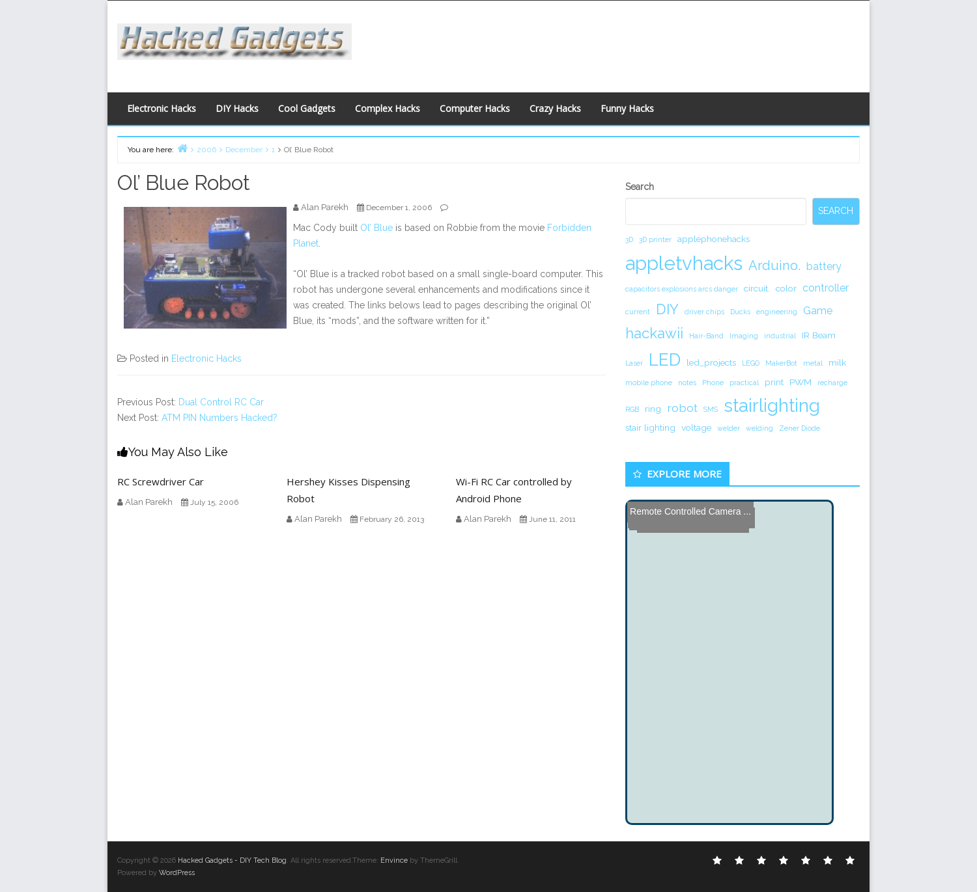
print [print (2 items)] (774, 382)
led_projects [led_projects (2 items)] (711, 362)
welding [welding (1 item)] (759, 428)
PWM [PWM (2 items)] (800, 382)
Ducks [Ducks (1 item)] (740, 312)
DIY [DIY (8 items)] (667, 309)
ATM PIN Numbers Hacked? (219, 417)
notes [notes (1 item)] (687, 382)
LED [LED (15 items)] (665, 359)
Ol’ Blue (376, 228)
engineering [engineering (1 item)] (776, 312)
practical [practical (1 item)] (744, 382)
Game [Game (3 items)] (817, 310)
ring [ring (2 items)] (653, 408)
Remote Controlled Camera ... (690, 511)
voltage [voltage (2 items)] (696, 427)
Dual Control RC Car (221, 402)
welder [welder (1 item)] (728, 428)
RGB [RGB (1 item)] (632, 409)
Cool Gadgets (306, 108)
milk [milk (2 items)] (837, 362)
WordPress (177, 873)
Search (639, 187)
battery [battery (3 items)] (824, 266)
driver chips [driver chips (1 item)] (704, 312)
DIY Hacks (237, 108)
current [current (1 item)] (637, 312)
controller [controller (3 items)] (825, 288)
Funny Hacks (627, 108)
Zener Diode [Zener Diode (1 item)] (799, 428)
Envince (394, 860)
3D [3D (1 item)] (629, 239)
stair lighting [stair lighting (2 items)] (650, 427)
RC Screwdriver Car (160, 481)
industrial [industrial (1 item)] (780, 336)
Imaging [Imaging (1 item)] (743, 336)
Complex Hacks (387, 108)
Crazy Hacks (555, 108)
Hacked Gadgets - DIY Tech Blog (232, 860)
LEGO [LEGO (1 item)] (750, 363)
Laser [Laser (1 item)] (634, 363)
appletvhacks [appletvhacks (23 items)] (684, 263)
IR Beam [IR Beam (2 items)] (819, 335)
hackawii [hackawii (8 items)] (654, 333)
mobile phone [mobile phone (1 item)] (648, 382)
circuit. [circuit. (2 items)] (757, 288)
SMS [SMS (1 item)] (710, 409)
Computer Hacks (475, 108)
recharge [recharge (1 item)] (832, 382)
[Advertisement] (615, 43)
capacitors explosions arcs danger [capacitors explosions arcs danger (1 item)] (681, 289)
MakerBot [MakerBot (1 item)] (781, 363)
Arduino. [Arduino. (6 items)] (774, 265)
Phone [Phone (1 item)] (713, 382)
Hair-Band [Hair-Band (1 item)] (706, 336)
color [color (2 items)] (786, 288)
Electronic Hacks (161, 108)
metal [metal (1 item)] (813, 363)
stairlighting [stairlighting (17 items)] (772, 405)
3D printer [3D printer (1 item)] (655, 239)
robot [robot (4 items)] (682, 407)
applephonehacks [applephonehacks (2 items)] (713, 239)
